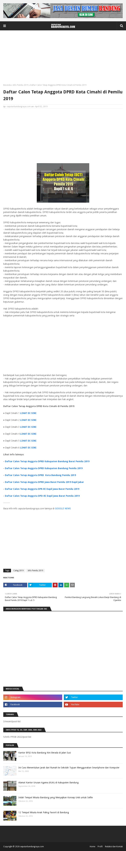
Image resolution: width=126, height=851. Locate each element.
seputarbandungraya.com (19, 106)
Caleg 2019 (18, 570)
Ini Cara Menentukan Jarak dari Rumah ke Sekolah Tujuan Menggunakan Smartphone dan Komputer (68, 767)
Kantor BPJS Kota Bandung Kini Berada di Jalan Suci (44, 752)
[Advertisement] (63, 58)
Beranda (7, 85)
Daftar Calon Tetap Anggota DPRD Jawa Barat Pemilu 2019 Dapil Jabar (44, 482)
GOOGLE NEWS (63, 508)
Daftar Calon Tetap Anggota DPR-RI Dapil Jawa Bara (34, 489)
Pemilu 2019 (72, 489)
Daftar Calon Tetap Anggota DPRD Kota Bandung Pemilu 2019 (40, 475)
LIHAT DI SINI (28, 413)
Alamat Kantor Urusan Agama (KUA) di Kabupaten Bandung (48, 782)
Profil (100, 846)
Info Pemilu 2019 (20, 85)
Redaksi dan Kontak (114, 846)
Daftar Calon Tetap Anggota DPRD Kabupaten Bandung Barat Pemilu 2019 (47, 461)
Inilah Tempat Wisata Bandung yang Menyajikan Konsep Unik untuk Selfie (55, 797)
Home (92, 846)
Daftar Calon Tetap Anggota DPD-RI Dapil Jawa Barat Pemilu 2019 (42, 496)
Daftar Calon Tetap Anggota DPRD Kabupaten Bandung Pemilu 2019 (44, 468)
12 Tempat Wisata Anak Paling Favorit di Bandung (43, 812)
